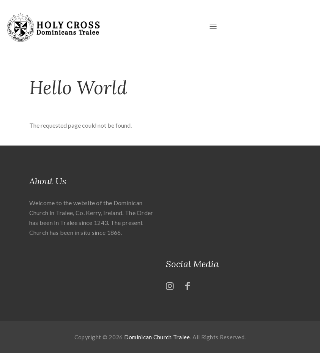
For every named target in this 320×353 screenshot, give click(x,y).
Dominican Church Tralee (157, 337)
